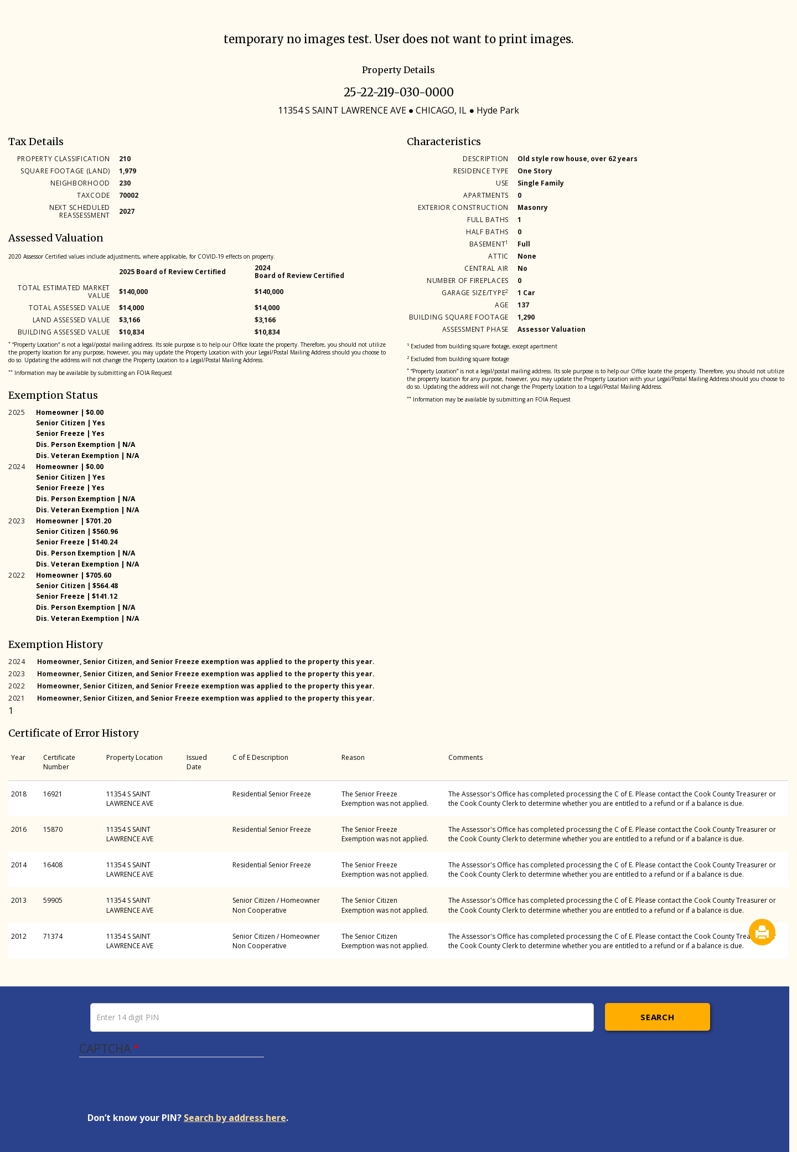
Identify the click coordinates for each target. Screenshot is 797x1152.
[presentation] (171, 1090)
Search (657, 1016)
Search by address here (235, 1118)
